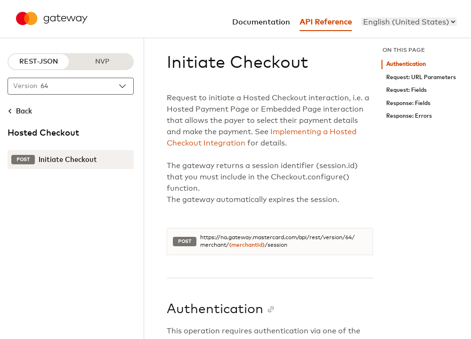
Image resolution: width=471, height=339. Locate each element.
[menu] (409, 21)
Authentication (406, 64)
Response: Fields (408, 103)
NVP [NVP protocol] (102, 61)
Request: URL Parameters (421, 77)
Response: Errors (409, 116)
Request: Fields (406, 90)
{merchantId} (247, 245)
